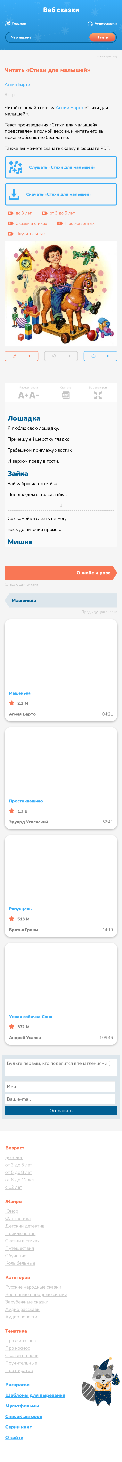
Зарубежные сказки (26, 1302)
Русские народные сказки (33, 1287)
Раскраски (17, 1385)
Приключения (20, 1233)
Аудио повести (21, 1317)
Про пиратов (19, 1370)
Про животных (21, 1341)
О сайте (14, 1437)
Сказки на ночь (21, 1355)
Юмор (11, 1211)
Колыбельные (20, 1263)
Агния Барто (17, 84)
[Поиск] (61, 37)
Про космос (17, 1348)
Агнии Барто (69, 108)
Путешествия (19, 1248)
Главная (19, 23)
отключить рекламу (106, 56)
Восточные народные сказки (36, 1294)
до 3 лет (14, 1157)
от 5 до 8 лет (18, 1172)
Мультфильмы (22, 1406)
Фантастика (18, 1218)
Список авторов (23, 1416)
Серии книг (18, 1427)
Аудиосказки (106, 23)
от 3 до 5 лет (18, 1165)
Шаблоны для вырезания (35, 1395)
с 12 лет (13, 1187)
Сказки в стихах (22, 1241)
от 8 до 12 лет (20, 1180)
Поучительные (21, 1363)
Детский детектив (25, 1226)
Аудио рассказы (22, 1309)
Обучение (15, 1256)
